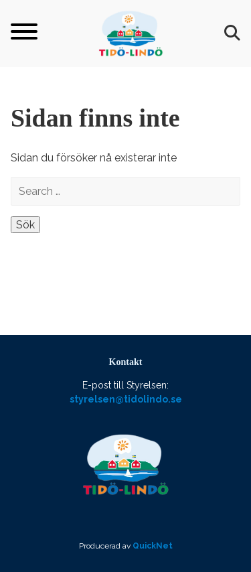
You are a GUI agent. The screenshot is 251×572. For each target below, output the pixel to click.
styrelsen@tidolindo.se (126, 399)
